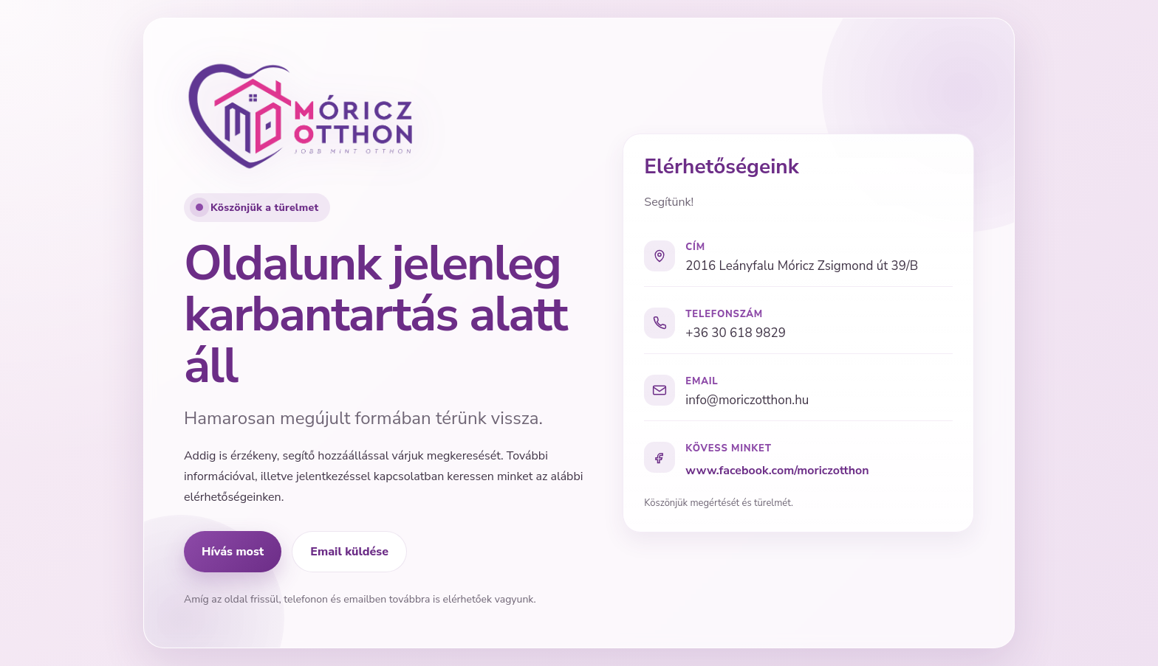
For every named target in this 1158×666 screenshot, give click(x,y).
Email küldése (349, 552)
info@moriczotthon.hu (747, 400)
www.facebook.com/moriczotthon (776, 470)
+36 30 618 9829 (735, 333)
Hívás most (233, 552)
